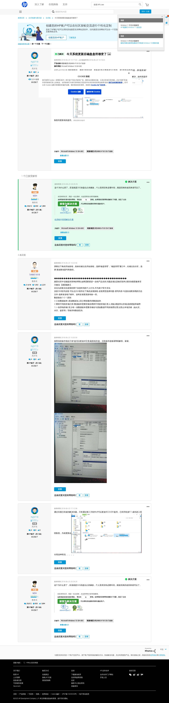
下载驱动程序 (76, 673)
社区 (73, 679)
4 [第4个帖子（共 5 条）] (28, 532)
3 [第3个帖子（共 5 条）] (28, 362)
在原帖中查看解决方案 (64, 219)
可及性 (31, 693)
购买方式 (45, 669)
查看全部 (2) (64, 156)
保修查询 (74, 685)
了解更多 (72, 38)
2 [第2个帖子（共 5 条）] (28, 287)
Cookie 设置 (76, 92)
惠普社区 (21, 18)
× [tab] (162, 16)
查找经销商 (46, 679)
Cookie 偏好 (55, 693)
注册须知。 (162, 654)
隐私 (37, 693)
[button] (148, 51)
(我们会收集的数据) (115, 82)
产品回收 (22, 693)
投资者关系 (17, 679)
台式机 (48, 18)
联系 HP (16, 673)
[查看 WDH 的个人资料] (35, 195)
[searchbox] (114, 4)
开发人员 (103, 676)
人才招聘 (16, 676)
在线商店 (45, 673)
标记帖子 (34, 82)
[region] (85, 83)
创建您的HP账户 (56, 37)
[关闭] (128, 73)
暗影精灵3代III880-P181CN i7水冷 (100, 151)
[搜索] (82, 11)
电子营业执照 (84, 693)
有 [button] (80, 243)
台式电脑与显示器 (35, 18)
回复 (60, 161)
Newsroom (16, 685)
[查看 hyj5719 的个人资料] (34, 62)
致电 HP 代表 (46, 676)
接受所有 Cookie (93, 92)
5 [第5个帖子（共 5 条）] (29, 209)
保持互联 (132, 669)
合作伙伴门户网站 (106, 673)
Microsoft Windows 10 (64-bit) (72, 151)
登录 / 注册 (145, 11)
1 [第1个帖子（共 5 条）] (28, 76)
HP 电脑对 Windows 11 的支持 (131, 27)
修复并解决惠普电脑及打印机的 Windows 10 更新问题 (140, 43)
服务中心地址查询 (77, 682)
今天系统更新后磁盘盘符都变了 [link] (66, 18)
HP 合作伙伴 (104, 669)
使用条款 (153, 654)
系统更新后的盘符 (79, 120)
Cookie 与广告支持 (98, 85)
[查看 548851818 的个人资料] (34, 273)
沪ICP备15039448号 (69, 693)
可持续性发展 (18, 682)
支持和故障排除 (77, 676)
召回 (15, 693)
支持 (73, 669)
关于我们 (16, 669)
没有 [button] (87, 243)
